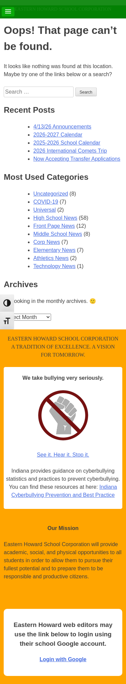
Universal (44, 210)
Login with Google (63, 659)
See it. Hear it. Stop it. (63, 455)
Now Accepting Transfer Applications (76, 159)
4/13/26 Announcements (62, 126)
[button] (8, 11)
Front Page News (54, 226)
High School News (55, 218)
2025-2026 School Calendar (66, 143)
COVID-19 (45, 202)
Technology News (54, 266)
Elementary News (54, 250)
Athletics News (51, 258)
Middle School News (57, 234)
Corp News (46, 242)
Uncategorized (50, 194)
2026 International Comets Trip (70, 151)
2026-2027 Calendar (57, 135)
